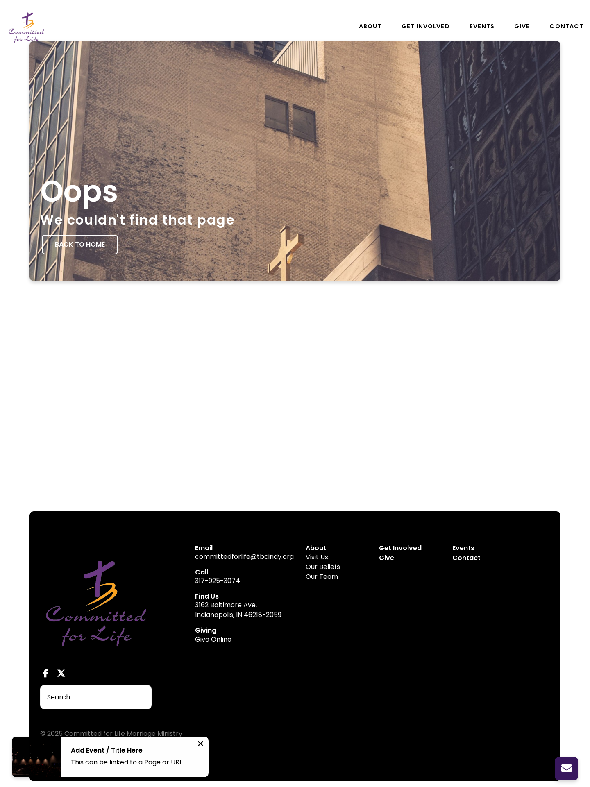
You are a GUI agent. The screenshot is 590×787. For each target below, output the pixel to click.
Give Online (213, 639)
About (370, 26)
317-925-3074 (217, 580)
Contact (566, 26)
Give (522, 26)
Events (482, 26)
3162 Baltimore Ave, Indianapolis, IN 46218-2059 (238, 609)
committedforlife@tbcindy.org (244, 556)
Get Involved (426, 26)
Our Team (322, 576)
